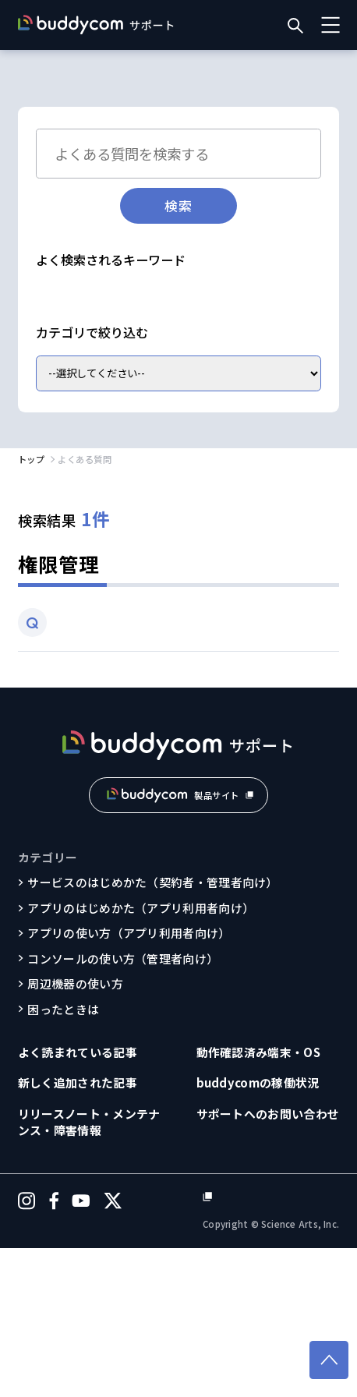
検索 (178, 205)
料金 (158, 431)
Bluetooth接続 (84, 292)
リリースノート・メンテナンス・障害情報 (89, 1266)
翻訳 (225, 347)
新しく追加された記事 (77, 1227)
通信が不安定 (182, 292)
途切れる (262, 292)
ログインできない (89, 320)
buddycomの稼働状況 (258, 1227)
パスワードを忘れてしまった (117, 347)
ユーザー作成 (226, 376)
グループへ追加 (83, 403)
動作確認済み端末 (192, 403)
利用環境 (283, 403)
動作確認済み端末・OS (258, 1196)
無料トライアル (84, 431)
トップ (31, 603)
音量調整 (180, 320)
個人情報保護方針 (291, 1345)
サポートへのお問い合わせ (268, 1258)
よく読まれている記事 (77, 1196)
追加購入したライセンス (106, 376)
